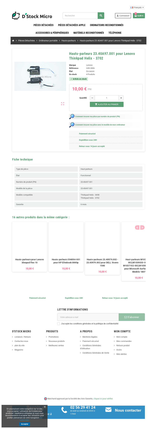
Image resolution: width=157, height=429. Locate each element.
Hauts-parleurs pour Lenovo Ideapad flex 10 (24, 261)
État (70, 71)
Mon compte (124, 337)
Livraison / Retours (16, 337)
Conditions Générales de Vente (95, 350)
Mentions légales (89, 337)
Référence (72, 68)
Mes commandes (126, 341)
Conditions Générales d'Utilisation (96, 345)
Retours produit (125, 345)
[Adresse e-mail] (89, 317)
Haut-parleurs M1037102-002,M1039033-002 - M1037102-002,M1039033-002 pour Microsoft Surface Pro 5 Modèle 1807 (133, 265)
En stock (72, 74)
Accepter (24, 424)
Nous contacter (130, 410)
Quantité (84, 98)
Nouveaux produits (53, 341)
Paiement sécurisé (90, 341)
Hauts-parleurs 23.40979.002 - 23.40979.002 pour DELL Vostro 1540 (97, 262)
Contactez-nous (15, 341)
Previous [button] (142, 216)
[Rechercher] (85, 15)
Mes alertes (124, 354)
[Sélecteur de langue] (143, 7)
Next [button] (147, 216)
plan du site (13, 345)
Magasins (12, 350)
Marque (71, 65)
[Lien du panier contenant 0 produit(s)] (145, 15)
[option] (24, 251)
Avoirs (122, 350)
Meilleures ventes (53, 345)
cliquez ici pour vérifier (103, 398)
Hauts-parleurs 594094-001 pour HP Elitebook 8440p (60, 261)
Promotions (50, 337)
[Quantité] (107, 98)
